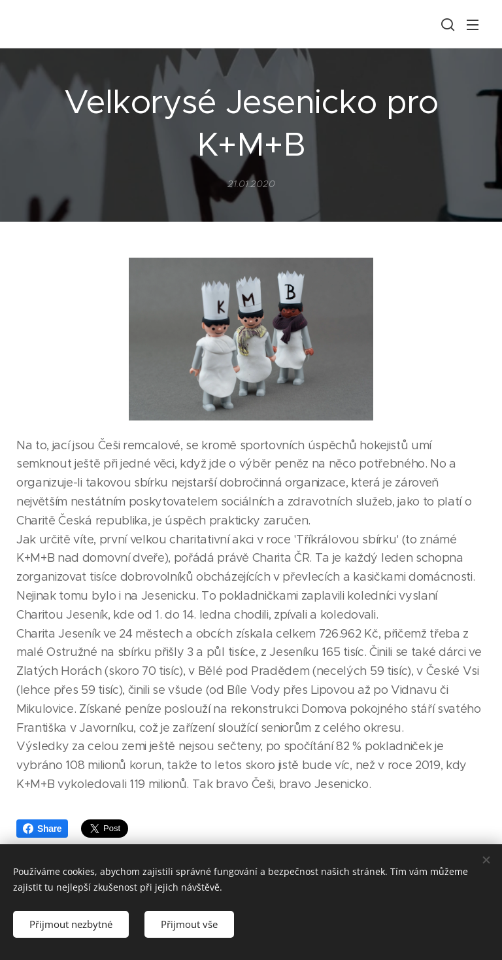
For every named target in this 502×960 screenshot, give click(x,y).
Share (42, 828)
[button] (446, 24)
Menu (472, 25)
